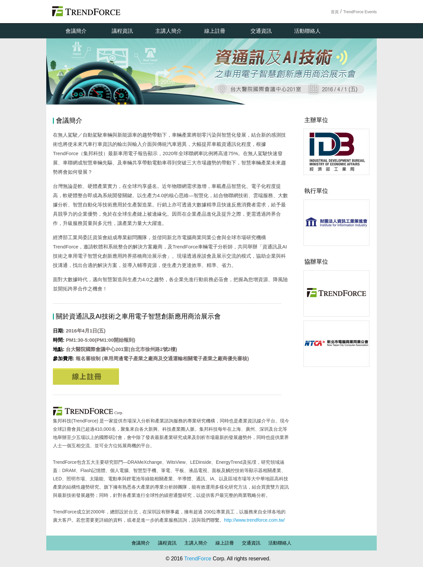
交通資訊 (261, 31)
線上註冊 (214, 31)
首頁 (335, 12)
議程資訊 (122, 31)
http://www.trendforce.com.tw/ (254, 520)
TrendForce (197, 558)
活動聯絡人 (307, 31)
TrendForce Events (360, 12)
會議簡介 (76, 31)
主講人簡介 (168, 31)
